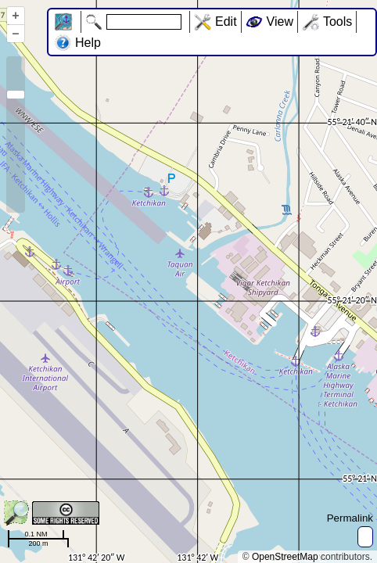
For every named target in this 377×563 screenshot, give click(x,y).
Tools (337, 21)
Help (88, 42)
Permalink (350, 518)
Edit (226, 21)
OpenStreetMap (285, 556)
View (280, 21)
